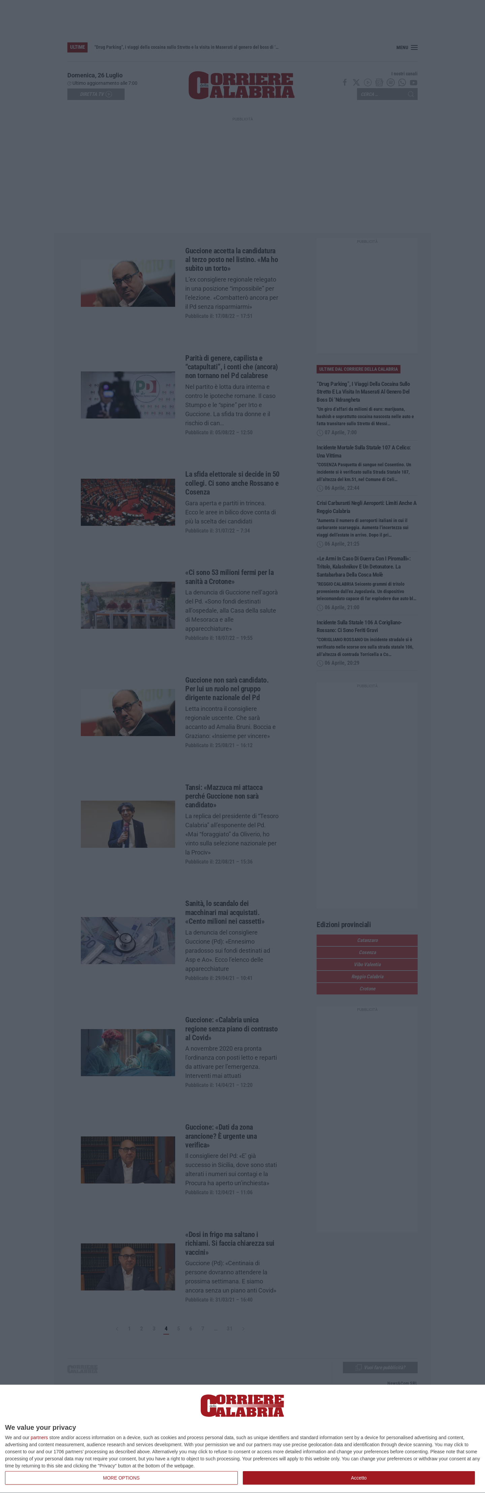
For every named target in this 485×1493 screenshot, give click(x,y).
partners (39, 1437)
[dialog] (242, 1439)
